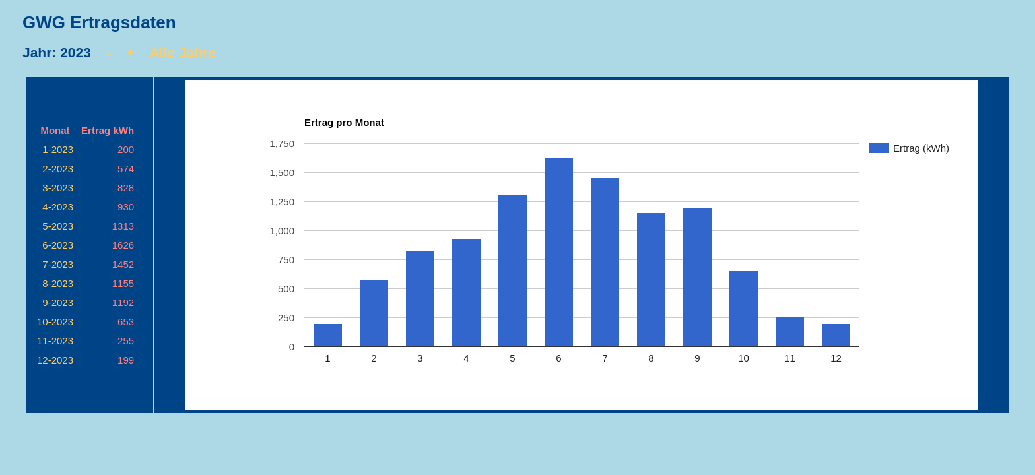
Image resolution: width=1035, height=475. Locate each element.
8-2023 (57, 283)
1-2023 (57, 149)
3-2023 (57, 187)
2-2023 (57, 168)
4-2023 (57, 206)
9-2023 (57, 302)
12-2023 (55, 359)
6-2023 (57, 245)
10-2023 (55, 321)
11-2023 (55, 340)
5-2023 (57, 226)
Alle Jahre (182, 52)
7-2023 (57, 264)
